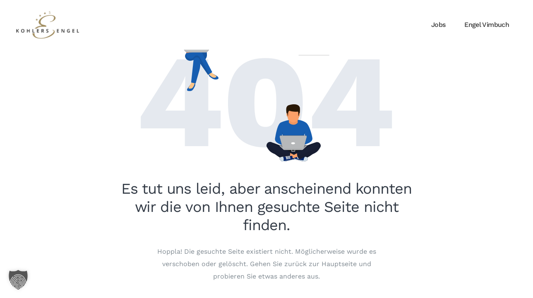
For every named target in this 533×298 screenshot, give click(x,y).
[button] (18, 280)
